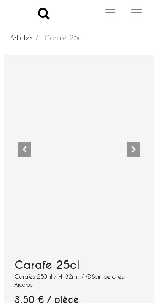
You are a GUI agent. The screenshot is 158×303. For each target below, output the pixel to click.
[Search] (43, 13)
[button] (24, 149)
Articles (21, 38)
